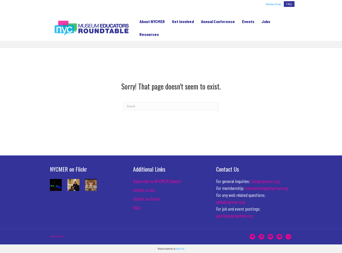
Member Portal (273, 4)
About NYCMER (150, 21)
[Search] (171, 106)
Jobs (264, 21)
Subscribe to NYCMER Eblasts (157, 181)
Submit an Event (146, 199)
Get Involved (181, 21)
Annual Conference (216, 21)
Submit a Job (144, 190)
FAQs (289, 4)
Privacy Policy (57, 236)
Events (246, 21)
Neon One (180, 248)
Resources (147, 34)
